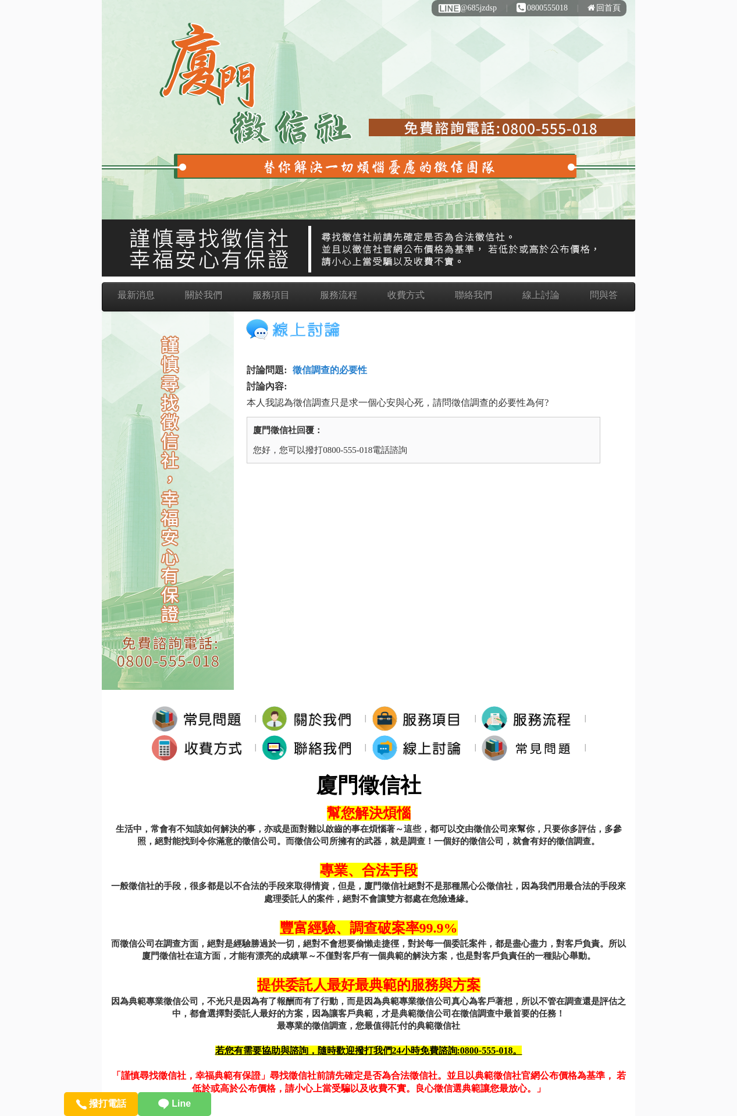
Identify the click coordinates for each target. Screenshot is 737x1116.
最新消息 (136, 295)
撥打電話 (101, 1103)
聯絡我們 (473, 295)
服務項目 (271, 295)
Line (174, 1103)
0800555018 (542, 7)
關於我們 (203, 295)
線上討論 (541, 295)
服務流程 (338, 295)
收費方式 (406, 295)
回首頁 (604, 7)
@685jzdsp (467, 7)
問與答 (604, 295)
